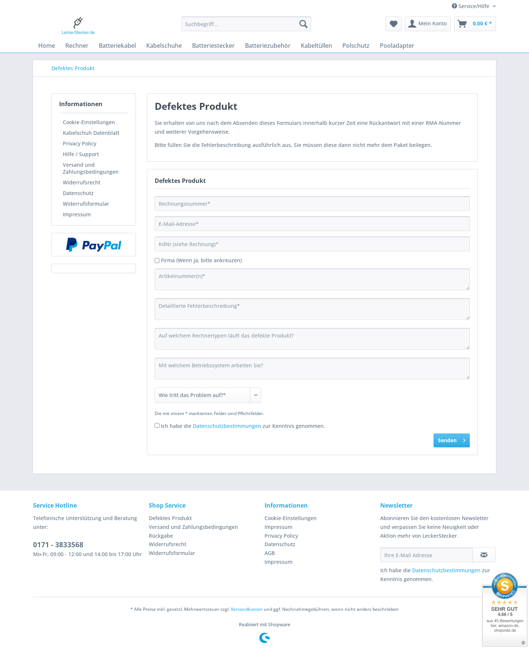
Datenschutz (78, 193)
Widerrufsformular (86, 203)
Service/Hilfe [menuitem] (471, 6)
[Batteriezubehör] (268, 46)
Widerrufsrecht (81, 182)
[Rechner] (77, 46)
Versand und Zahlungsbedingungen (91, 168)
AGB (269, 552)
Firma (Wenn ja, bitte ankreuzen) (201, 260)
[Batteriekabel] (117, 46)
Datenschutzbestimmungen (227, 425)
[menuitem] (246, 27)
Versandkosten (247, 609)
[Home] (46, 46)
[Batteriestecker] (213, 46)
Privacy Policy (79, 143)
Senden (451, 439)
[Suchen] (303, 24)
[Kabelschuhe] (164, 46)
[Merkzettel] (394, 24)
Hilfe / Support (81, 154)
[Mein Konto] (428, 24)
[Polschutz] (356, 46)
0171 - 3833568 (58, 544)
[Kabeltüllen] (316, 46)
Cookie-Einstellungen (89, 122)
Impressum (77, 214)
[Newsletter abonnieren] (484, 555)
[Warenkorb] (475, 24)
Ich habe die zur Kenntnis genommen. (243, 425)
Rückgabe (161, 535)
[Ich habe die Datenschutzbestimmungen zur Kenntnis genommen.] (157, 425)
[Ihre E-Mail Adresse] (426, 555)
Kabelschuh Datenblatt (91, 132)
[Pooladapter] (397, 46)
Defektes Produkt (170, 518)
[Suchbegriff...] (246, 24)
